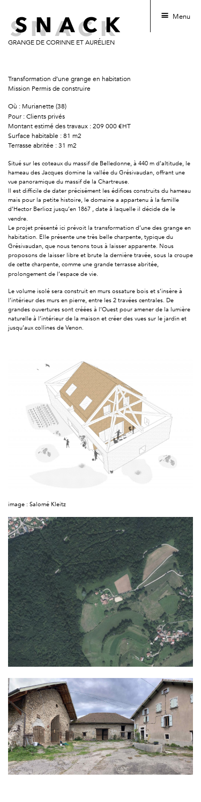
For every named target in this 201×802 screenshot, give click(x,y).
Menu (181, 16)
